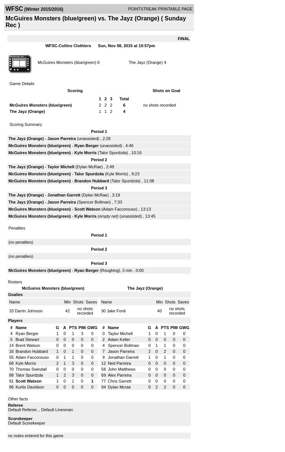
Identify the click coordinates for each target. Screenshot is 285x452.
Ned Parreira (119, 363)
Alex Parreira (120, 375)
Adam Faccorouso (119, 209)
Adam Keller (119, 339)
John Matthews (121, 369)
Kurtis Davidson (30, 387)
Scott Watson (88, 209)
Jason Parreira (62, 138)
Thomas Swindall (31, 369)
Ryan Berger (87, 145)
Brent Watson (28, 345)
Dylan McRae (89, 167)
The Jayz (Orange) (146, 62)
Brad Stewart (27, 339)
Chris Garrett (119, 381)
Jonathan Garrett (64, 195)
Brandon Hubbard (92, 181)
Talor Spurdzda (113, 152)
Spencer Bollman (93, 202)
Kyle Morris (86, 152)
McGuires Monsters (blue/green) (67, 62)
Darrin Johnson (29, 311)
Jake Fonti (116, 311)
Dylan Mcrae (119, 387)
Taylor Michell (61, 167)
